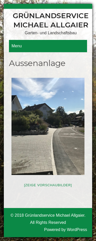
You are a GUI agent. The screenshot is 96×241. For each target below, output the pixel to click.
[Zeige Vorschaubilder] (48, 185)
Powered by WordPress (65, 229)
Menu (17, 46)
